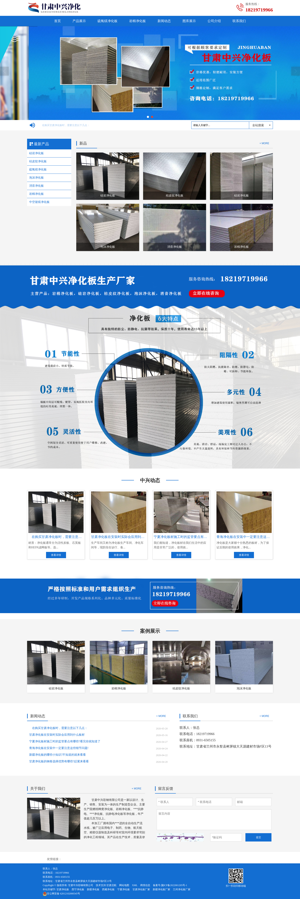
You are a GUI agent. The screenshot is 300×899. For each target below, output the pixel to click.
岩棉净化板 (137, 21)
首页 (57, 21)
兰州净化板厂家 (181, 889)
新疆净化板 (93, 889)
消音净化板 (36, 185)
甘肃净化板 (62, 889)
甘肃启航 (111, 885)
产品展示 (79, 21)
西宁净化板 (78, 889)
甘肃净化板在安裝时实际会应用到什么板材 (57, 734)
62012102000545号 (61, 893)
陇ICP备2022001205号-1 (174, 885)
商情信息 (145, 885)
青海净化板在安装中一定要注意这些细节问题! (59, 748)
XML (135, 885)
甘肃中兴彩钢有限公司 (80, 885)
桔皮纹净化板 (38, 161)
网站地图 (124, 885)
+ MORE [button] (161, 716)
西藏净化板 (108, 889)
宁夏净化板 (123, 889)
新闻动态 (164, 21)
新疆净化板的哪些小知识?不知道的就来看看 (57, 754)
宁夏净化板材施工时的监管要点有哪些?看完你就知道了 (64, 741)
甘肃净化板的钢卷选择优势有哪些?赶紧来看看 (59, 761)
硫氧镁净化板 (108, 21)
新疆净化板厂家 (161, 889)
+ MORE (264, 143)
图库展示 (189, 21)
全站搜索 (258, 125)
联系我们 (239, 21)
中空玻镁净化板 (39, 202)
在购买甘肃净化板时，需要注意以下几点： (65, 125)
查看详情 (56, 555)
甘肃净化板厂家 (141, 889)
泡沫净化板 (36, 177)
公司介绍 (214, 21)
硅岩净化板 (36, 153)
